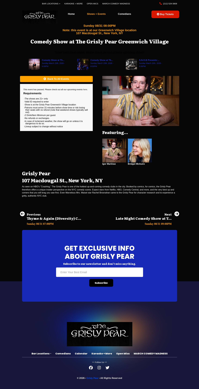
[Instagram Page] (99, 368)
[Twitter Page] (107, 368)
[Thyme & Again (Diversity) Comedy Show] (50, 223)
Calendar (81, 353)
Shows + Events (96, 14)
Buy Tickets (165, 14)
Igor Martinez (109, 164)
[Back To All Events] (56, 79)
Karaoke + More (73, 3)
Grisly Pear (92, 378)
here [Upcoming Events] (85, 89)
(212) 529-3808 (170, 3)
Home (71, 14)
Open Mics (92, 3)
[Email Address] (99, 272)
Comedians (124, 14)
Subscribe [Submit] (101, 283)
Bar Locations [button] (51, 3)
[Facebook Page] (91, 368)
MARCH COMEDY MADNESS (116, 3)
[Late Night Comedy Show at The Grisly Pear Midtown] (147, 223)
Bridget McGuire (136, 164)
